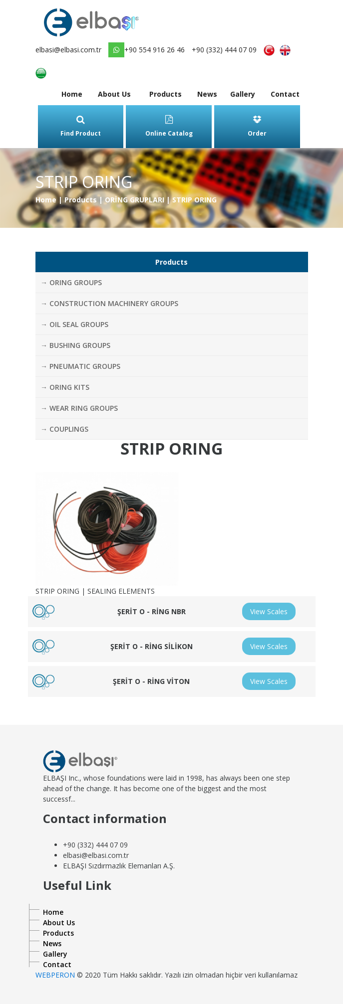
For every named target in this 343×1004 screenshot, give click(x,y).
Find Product (80, 126)
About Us (114, 94)
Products (165, 94)
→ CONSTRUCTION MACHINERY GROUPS (109, 303)
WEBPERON (55, 975)
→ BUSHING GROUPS (75, 345)
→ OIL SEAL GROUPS (74, 324)
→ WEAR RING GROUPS (79, 408)
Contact (285, 94)
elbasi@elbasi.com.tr (68, 49)
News (207, 94)
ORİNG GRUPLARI (134, 199)
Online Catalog (169, 126)
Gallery (242, 94)
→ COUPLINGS (64, 429)
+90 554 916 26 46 (146, 49)
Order (257, 126)
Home (71, 94)
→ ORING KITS (64, 387)
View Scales (269, 611)
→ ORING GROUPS (71, 282)
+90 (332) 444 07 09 (224, 49)
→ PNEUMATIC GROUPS (80, 366)
